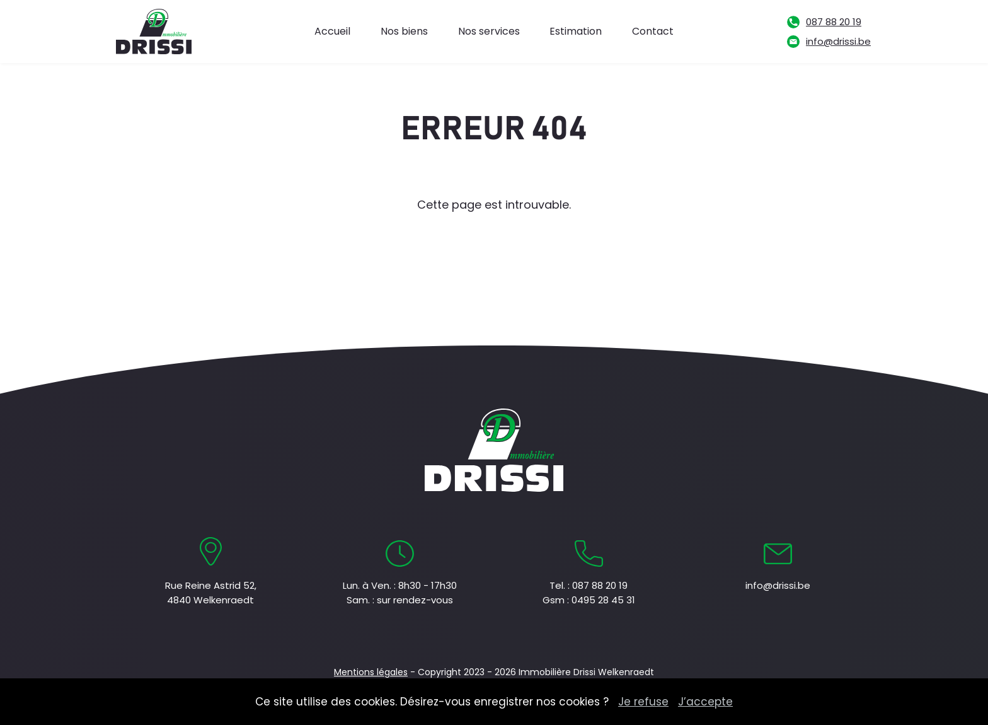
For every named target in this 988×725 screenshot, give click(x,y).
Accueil (332, 31)
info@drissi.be (838, 41)
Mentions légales (371, 672)
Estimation (575, 31)
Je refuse (643, 701)
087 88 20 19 (833, 21)
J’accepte (705, 701)
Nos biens (404, 31)
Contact (653, 31)
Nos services (489, 31)
